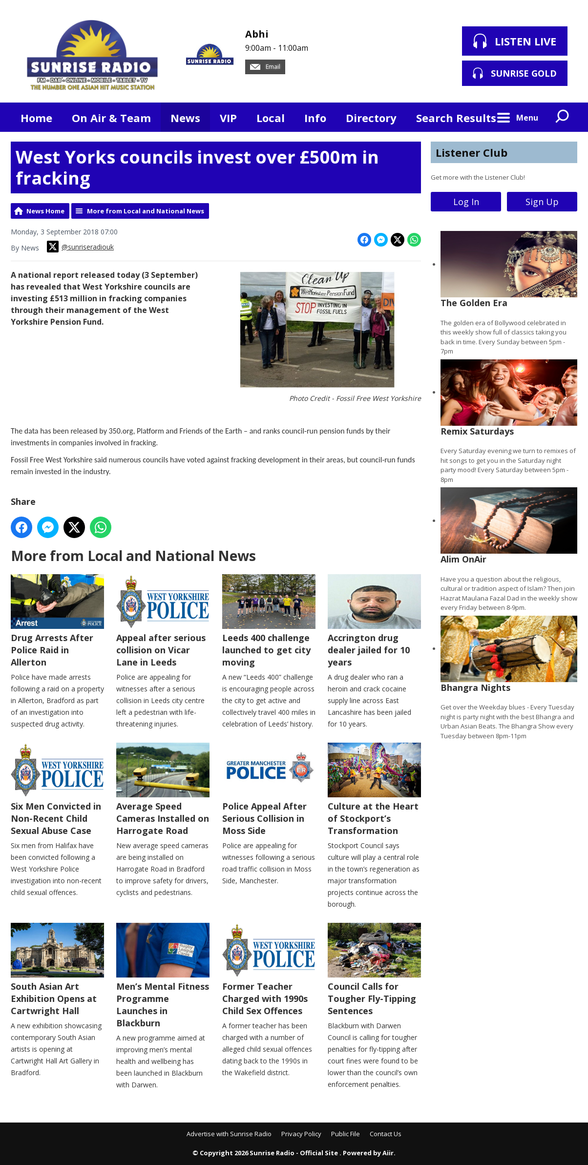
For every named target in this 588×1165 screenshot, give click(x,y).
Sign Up (542, 202)
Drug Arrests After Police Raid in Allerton (57, 621)
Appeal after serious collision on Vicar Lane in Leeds (163, 621)
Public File (345, 1133)
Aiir (388, 1152)
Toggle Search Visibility (562, 117)
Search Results (456, 117)
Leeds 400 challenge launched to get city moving (268, 621)
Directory (371, 117)
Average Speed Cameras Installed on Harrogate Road (163, 789)
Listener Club (471, 152)
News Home (45, 211)
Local (270, 117)
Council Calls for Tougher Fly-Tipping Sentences (374, 970)
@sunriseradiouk (80, 246)
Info (315, 117)
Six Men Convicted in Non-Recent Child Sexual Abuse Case (57, 789)
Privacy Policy (301, 1133)
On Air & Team (111, 117)
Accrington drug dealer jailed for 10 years (374, 621)
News (185, 117)
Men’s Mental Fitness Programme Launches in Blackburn (163, 976)
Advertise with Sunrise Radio (229, 1133)
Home (36, 117)
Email (265, 66)
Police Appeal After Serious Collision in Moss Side (268, 789)
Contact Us (385, 1133)
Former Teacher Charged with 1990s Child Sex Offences (268, 970)
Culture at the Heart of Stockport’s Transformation (374, 789)
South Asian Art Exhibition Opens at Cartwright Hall (57, 970)
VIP (228, 117)
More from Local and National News (145, 211)
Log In (466, 202)
